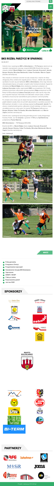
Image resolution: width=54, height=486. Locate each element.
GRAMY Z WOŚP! (10, 275)
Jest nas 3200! (10, 282)
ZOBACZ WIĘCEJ (33, 35)
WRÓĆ (45, 252)
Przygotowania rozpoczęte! (14, 267)
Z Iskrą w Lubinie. (10, 277)
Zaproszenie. (9, 272)
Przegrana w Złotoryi (12, 264)
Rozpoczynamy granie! (12, 280)
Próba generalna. (10, 262)
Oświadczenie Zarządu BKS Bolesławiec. (18, 270)
